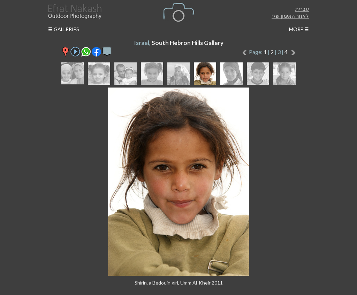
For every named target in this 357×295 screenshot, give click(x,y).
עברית (302, 9)
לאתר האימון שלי (290, 16)
